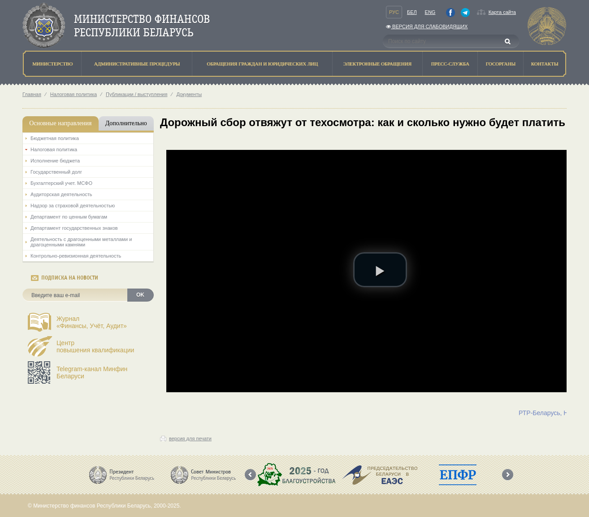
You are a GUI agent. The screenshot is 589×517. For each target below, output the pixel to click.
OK (140, 295)
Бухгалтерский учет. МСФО (61, 183)
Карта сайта (502, 12)
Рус (394, 12)
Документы (189, 94)
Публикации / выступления (136, 94)
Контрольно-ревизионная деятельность (75, 255)
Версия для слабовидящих (427, 26)
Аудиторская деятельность (61, 194)
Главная (31, 94)
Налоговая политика (73, 94)
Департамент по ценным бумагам (68, 216)
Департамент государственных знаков (74, 228)
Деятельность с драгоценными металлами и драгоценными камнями (81, 242)
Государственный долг (56, 172)
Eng (430, 12)
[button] (380, 269)
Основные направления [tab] (60, 123)
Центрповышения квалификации (95, 346)
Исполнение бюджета (55, 160)
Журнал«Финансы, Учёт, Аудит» (91, 322)
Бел (412, 12)
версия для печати (190, 438)
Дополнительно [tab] (126, 123)
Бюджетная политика (54, 138)
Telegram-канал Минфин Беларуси (91, 372)
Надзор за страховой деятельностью (72, 205)
